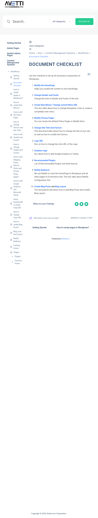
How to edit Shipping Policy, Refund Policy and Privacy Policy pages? (17, 167)
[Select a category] (61, 21)
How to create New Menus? (17, 105)
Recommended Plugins (44, 160)
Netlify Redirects (17, 239)
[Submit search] (84, 21)
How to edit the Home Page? (17, 115)
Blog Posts (46, 186)
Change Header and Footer (46, 95)
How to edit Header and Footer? (18, 137)
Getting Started (16, 77)
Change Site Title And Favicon (48, 128)
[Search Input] (30, 21)
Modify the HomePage (44, 85)
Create (37, 186)
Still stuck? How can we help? (44, 218)
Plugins (16, 252)
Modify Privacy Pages (44, 118)
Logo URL (38, 141)
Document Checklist (17, 84)
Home (32, 53)
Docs (40, 53)
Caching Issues (16, 246)
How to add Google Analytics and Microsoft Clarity (17, 188)
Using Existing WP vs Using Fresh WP (18, 203)
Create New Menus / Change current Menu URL (55, 105)
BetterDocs (65, 239)
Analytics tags (40, 150)
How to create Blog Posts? (17, 224)
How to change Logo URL (17, 215)
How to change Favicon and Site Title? (18, 126)
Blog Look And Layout (17, 233)
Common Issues (18, 262)
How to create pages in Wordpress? (18, 94)
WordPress (15, 72)
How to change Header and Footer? (18, 148)
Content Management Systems (60, 53)
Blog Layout (60, 186)
